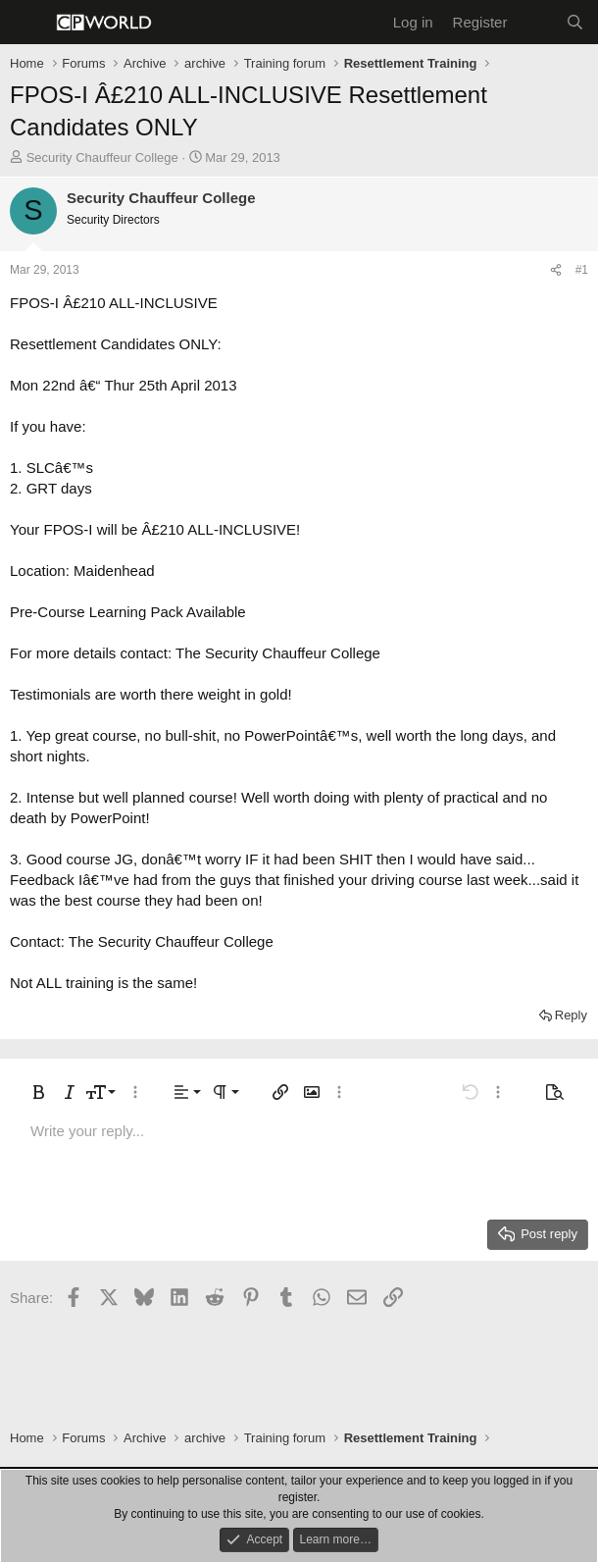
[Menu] (27, 22)
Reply (571, 1015)
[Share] (556, 270)
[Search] (575, 22)
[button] (38, 1092)
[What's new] (536, 22)
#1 (581, 270)
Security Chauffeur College (102, 157)
